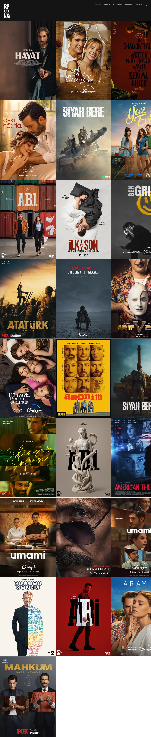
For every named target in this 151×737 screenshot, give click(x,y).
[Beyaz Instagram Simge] (146, 5)
